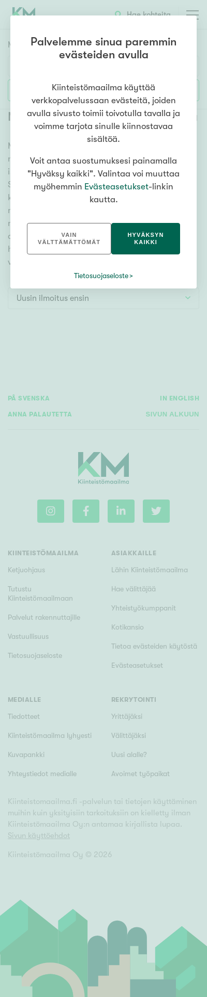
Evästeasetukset (116, 186)
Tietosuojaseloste (101, 275)
